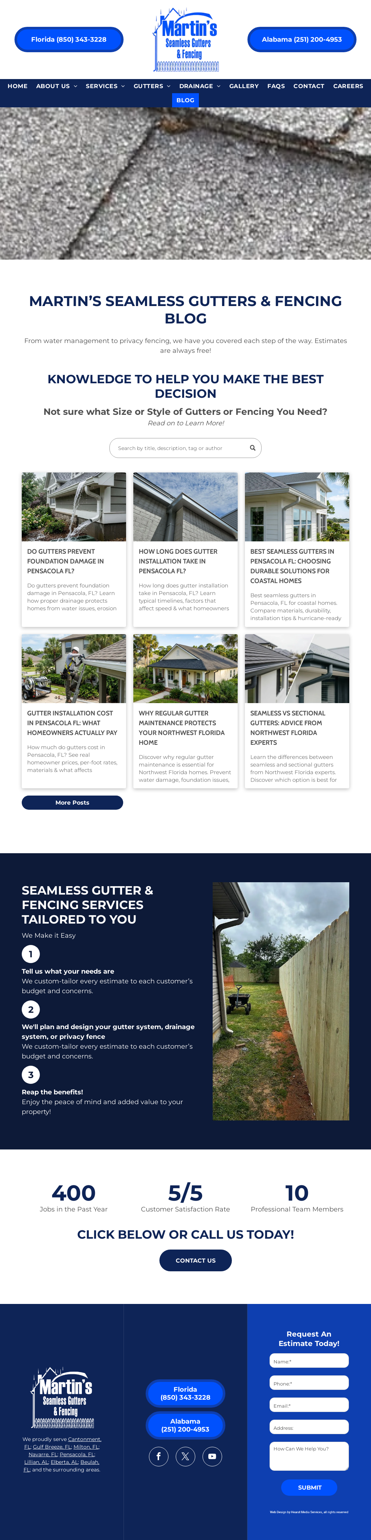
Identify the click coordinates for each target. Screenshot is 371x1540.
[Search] (185, 448)
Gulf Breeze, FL (52, 1447)
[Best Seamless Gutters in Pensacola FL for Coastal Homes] (297, 506)
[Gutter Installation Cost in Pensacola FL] (74, 668)
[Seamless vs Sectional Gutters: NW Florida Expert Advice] (297, 668)
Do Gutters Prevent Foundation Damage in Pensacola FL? (65, 561)
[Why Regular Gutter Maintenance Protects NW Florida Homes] (185, 668)
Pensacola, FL (77, 1454)
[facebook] (158, 1457)
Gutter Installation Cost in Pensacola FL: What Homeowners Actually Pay (72, 723)
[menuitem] (17, 86)
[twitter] (185, 1457)
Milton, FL (86, 1447)
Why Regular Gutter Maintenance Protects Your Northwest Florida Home (182, 728)
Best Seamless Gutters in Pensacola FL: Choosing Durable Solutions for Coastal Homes (292, 566)
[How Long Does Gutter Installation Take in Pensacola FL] (185, 506)
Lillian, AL (36, 1462)
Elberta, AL (64, 1462)
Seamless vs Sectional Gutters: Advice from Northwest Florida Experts (287, 728)
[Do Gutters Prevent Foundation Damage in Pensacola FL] (74, 506)
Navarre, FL (43, 1454)
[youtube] (212, 1457)
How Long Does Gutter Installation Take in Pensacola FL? (178, 561)
